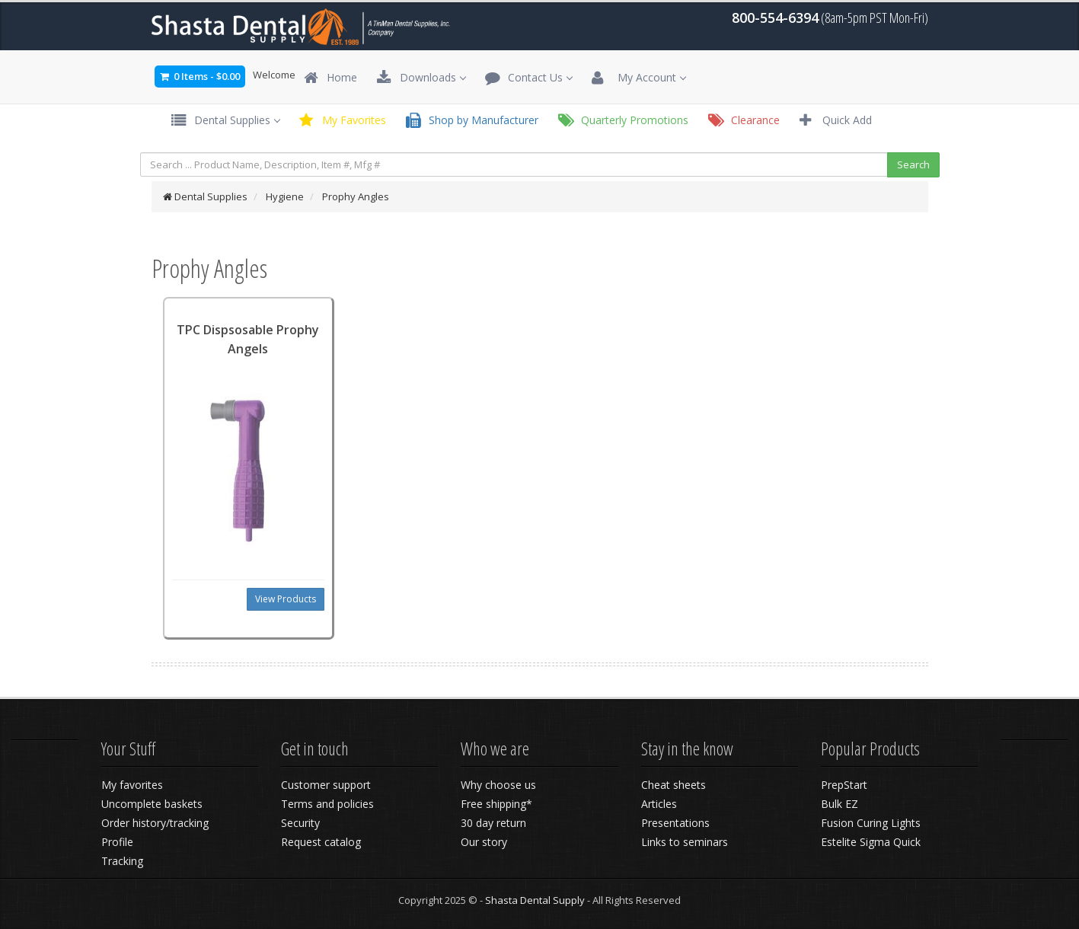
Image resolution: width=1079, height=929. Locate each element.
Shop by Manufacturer (472, 120)
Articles (659, 804)
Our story (484, 842)
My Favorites (342, 120)
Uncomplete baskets (152, 804)
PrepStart (844, 784)
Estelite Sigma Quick (871, 842)
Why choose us (498, 784)
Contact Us (528, 77)
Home (330, 77)
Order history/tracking (155, 823)
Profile (117, 842)
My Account (638, 77)
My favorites (132, 784)
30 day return (493, 823)
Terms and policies (327, 804)
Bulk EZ (839, 804)
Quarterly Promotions (623, 120)
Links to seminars (684, 842)
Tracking (122, 861)
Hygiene (285, 196)
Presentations (675, 823)
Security (300, 823)
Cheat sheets (673, 784)
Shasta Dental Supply (535, 900)
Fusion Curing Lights (871, 823)
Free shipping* (496, 804)
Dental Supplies (225, 120)
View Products (285, 598)
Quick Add (836, 120)
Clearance (744, 120)
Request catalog (321, 842)
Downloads (421, 77)
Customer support (326, 784)
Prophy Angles (355, 196)
